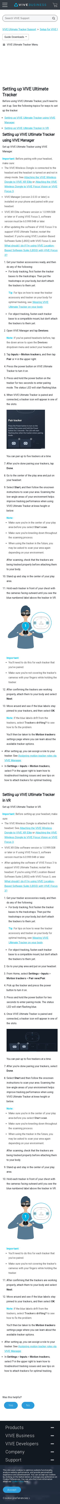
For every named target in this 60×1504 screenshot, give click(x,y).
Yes (10, 1405)
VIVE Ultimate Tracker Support (19, 29)
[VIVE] (30, 4)
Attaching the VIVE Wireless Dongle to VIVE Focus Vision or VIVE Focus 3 (30, 186)
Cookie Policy (18, 1481)
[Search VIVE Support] (52, 18)
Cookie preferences (15, 1498)
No (28, 1405)
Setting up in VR (26, 128)
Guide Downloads (14, 37)
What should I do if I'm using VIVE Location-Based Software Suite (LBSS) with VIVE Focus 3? (31, 250)
